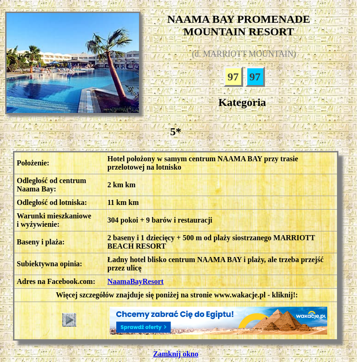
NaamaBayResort (135, 281)
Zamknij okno (175, 354)
